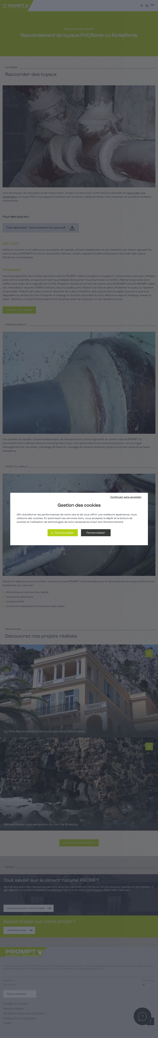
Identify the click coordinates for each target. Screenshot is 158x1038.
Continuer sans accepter (126, 497)
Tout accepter (64, 533)
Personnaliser (95, 533)
